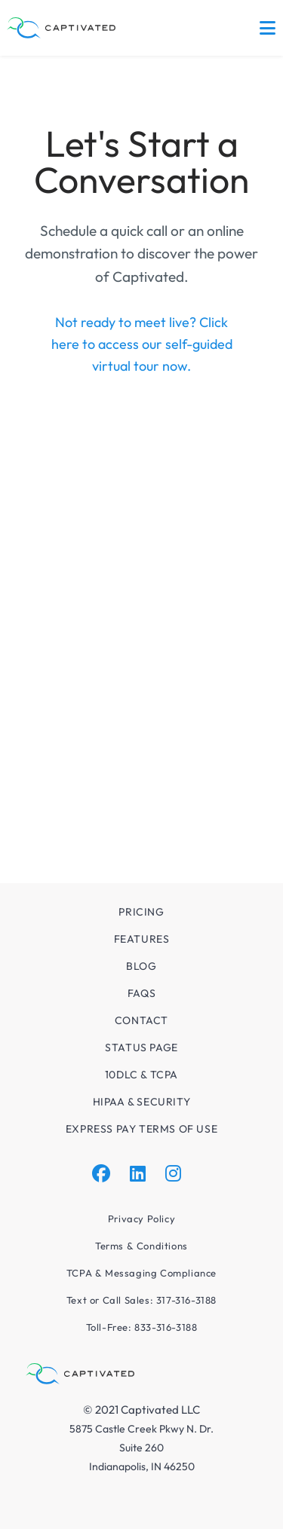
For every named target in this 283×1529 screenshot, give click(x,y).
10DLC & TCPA (141, 1074)
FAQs (141, 993)
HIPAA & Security (142, 1102)
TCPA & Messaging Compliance (141, 1273)
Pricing (141, 912)
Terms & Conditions (141, 1246)
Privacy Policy (141, 1218)
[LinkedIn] (138, 1173)
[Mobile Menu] (267, 28)
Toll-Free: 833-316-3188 (142, 1327)
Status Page (141, 1047)
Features (142, 939)
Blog (141, 966)
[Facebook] (101, 1173)
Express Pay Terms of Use (141, 1129)
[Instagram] (173, 1173)
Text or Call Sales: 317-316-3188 (141, 1300)
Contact (141, 1020)
